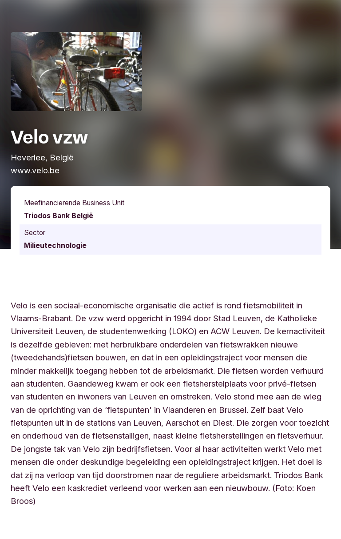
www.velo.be (35, 170)
